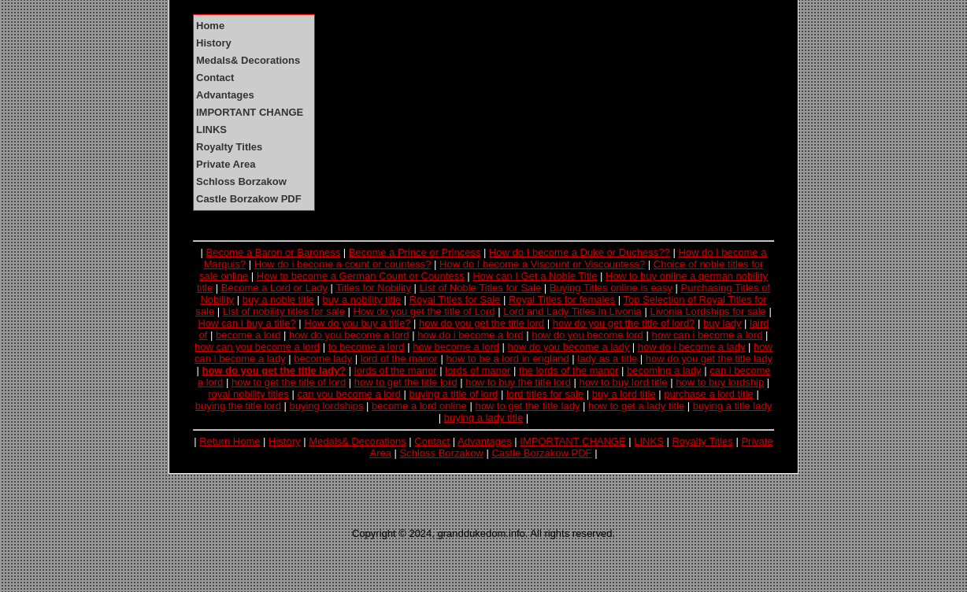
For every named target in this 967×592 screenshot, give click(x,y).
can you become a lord (349, 394)
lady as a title (607, 358)
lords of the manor (395, 370)
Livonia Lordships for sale (707, 311)
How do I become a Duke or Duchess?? (579, 252)
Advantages (225, 95)
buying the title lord (238, 406)
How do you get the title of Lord (424, 311)
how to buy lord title (624, 382)
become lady (323, 358)
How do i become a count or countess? (343, 264)
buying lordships (327, 406)
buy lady (722, 323)
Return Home (229, 441)
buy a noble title (278, 299)
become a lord (248, 335)
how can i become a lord (706, 335)
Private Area (225, 164)
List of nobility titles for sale (284, 311)
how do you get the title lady (709, 358)
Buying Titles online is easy (611, 288)
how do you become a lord (349, 335)
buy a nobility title (361, 299)
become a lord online (419, 406)
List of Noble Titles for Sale (481, 288)
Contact (215, 77)
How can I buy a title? (246, 323)
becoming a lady (664, 370)
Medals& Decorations (248, 60)
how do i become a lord (470, 335)
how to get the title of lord (289, 382)
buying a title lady (732, 406)
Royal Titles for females (562, 299)
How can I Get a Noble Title (534, 276)
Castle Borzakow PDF (249, 199)
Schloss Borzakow (241, 181)
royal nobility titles (248, 394)
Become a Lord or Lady (274, 288)
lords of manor (477, 370)
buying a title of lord (453, 394)
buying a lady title (483, 418)
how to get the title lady (527, 406)
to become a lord (366, 347)
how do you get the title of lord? (624, 323)
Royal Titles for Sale (455, 299)
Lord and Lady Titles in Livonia (572, 311)
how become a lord (456, 347)
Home (210, 25)
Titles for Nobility (373, 288)
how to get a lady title (636, 406)
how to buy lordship (720, 382)
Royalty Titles (229, 147)
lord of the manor (399, 358)
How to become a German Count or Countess (361, 276)
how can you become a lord (257, 347)
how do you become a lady (569, 347)
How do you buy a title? (357, 323)
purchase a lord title (708, 394)
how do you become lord (587, 335)
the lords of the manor (568, 370)
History (214, 43)
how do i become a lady (692, 347)
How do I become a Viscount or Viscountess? (542, 264)
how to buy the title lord (518, 382)
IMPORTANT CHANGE (249, 112)
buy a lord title (624, 394)
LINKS (211, 129)
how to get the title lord (406, 382)
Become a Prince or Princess (415, 252)
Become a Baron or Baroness (273, 252)
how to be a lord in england (507, 358)
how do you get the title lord (481, 323)
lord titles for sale (545, 394)
